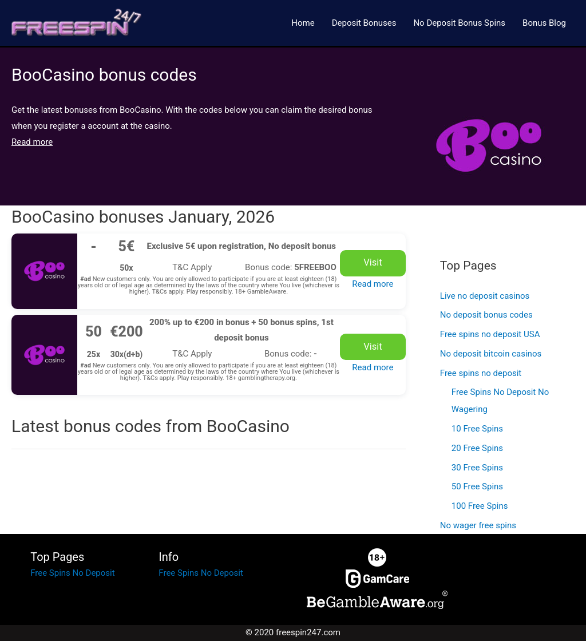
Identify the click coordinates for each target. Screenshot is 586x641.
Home (302, 23)
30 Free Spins (477, 467)
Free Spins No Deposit (72, 573)
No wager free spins (478, 525)
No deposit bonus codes (486, 315)
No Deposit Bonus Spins (459, 23)
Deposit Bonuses (364, 23)
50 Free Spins (477, 486)
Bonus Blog (544, 23)
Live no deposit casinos (485, 296)
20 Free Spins (477, 448)
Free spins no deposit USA (490, 334)
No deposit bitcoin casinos (490, 354)
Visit (372, 262)
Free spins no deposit (480, 373)
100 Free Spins (480, 506)
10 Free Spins (477, 429)
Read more (372, 284)
